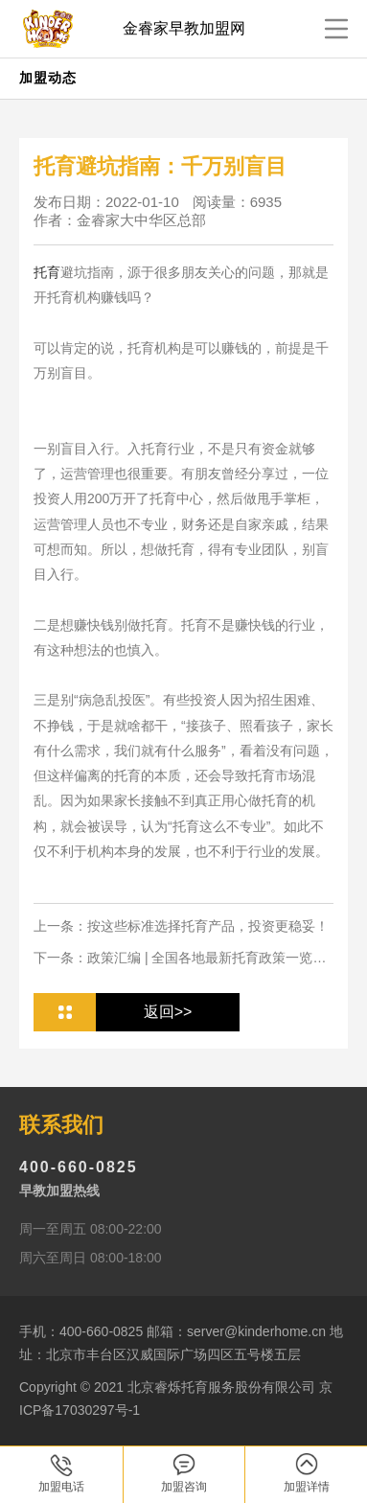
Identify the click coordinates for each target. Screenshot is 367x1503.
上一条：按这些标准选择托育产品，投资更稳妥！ (181, 926)
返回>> (168, 1012)
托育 (47, 272)
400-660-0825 (78, 1167)
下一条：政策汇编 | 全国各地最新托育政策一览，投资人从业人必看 (180, 958)
